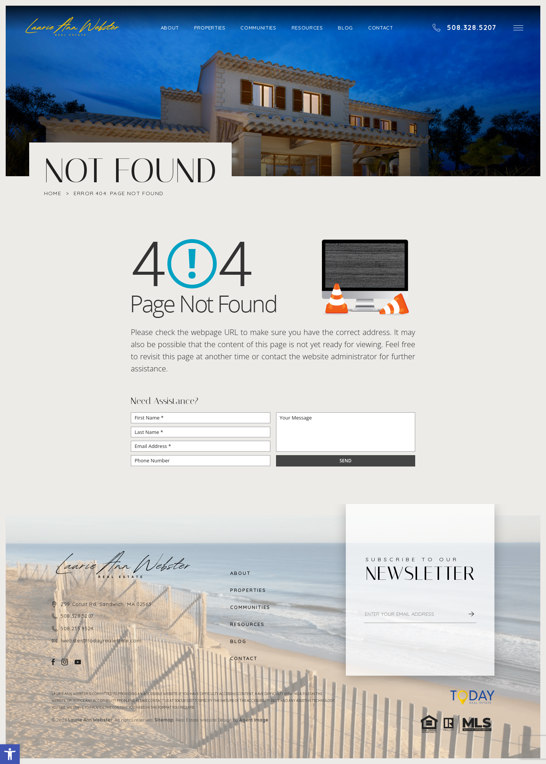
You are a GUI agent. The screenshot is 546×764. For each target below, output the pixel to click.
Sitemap (164, 720)
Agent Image (253, 720)
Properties (210, 28)
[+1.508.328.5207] (464, 27)
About (170, 28)
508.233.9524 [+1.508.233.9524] (77, 628)
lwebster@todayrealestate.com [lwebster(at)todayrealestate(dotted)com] (101, 640)
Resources (307, 28)
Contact (380, 28)
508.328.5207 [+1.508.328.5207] (77, 616)
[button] (10, 754)
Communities (258, 28)
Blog (345, 28)
